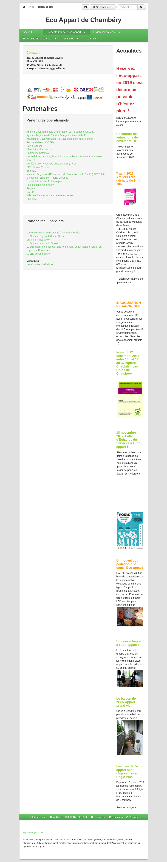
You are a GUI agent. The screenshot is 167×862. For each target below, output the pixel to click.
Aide (32, 7)
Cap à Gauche (35, 145)
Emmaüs (31, 170)
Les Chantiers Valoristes (40, 264)
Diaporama (116, 817)
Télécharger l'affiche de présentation (130, 280)
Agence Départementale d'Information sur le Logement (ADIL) (61, 131)
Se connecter (103, 7)
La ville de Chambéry (38, 253)
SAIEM (30, 191)
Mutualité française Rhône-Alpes (44, 181)
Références (98, 817)
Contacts (91, 38)
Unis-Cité (32, 199)
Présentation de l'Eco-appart (66, 31)
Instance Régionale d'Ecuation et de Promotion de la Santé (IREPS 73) (66, 174)
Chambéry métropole (38, 153)
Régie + (31, 188)
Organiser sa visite (107, 31)
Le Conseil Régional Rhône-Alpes (45, 236)
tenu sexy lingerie (127, 807)
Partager (132, 817)
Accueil (27, 31)
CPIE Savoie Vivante (38, 167)
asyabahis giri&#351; (33, 832)
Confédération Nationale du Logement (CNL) (51, 163)
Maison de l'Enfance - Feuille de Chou (47, 177)
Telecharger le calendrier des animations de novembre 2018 (125, 152)
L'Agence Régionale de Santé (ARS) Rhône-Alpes (54, 232)
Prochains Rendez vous (40, 38)
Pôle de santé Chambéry (40, 184)
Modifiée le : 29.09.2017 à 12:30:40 (68, 817)
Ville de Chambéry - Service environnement (50, 195)
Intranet (71, 38)
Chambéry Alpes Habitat (40, 149)
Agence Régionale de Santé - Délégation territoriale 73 (57, 135)
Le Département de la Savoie (43, 243)
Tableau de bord (45, 7)
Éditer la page (37, 817)
